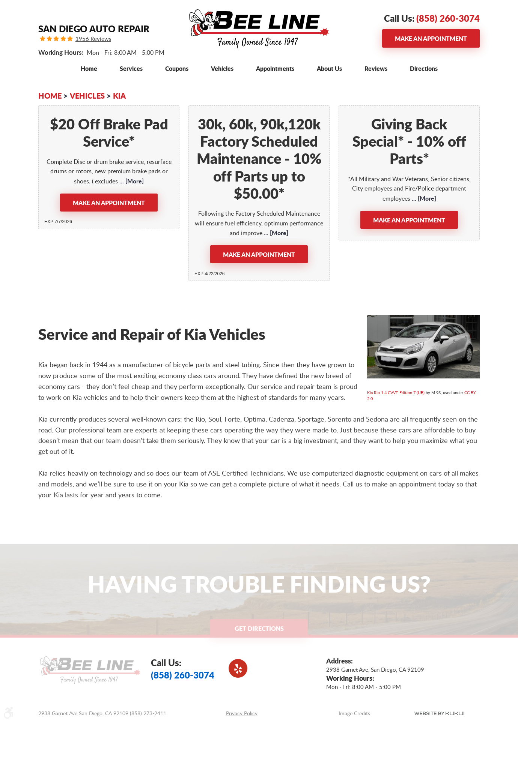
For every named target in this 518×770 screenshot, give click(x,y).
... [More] (131, 181)
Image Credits (354, 713)
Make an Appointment (431, 38)
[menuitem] (89, 68)
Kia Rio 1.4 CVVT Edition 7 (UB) (396, 392)
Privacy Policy (241, 713)
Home (89, 68)
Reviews (375, 68)
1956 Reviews (93, 39)
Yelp (238, 668)
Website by (439, 713)
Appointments (275, 68)
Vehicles (222, 68)
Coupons (176, 68)
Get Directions (259, 628)
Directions (424, 68)
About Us (329, 68)
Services (131, 68)
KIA (119, 95)
